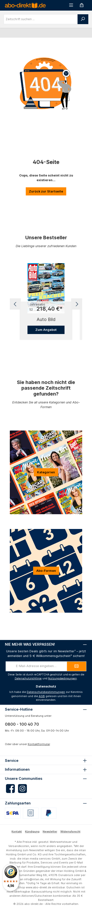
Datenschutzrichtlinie (28, 678)
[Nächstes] (76, 304)
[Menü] (71, 5)
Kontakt (17, 831)
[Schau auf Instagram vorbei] (22, 788)
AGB (42, 696)
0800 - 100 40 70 (22, 724)
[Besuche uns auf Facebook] (10, 788)
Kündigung (32, 831)
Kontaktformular (39, 744)
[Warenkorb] (81, 5)
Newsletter (50, 831)
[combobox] (41, 19)
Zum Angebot (46, 330)
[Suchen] (83, 19)
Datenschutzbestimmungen (46, 692)
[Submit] (76, 666)
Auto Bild (46, 319)
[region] (46, 304)
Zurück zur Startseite (46, 191)
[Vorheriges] (15, 304)
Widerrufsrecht (70, 831)
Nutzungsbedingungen (62, 678)
